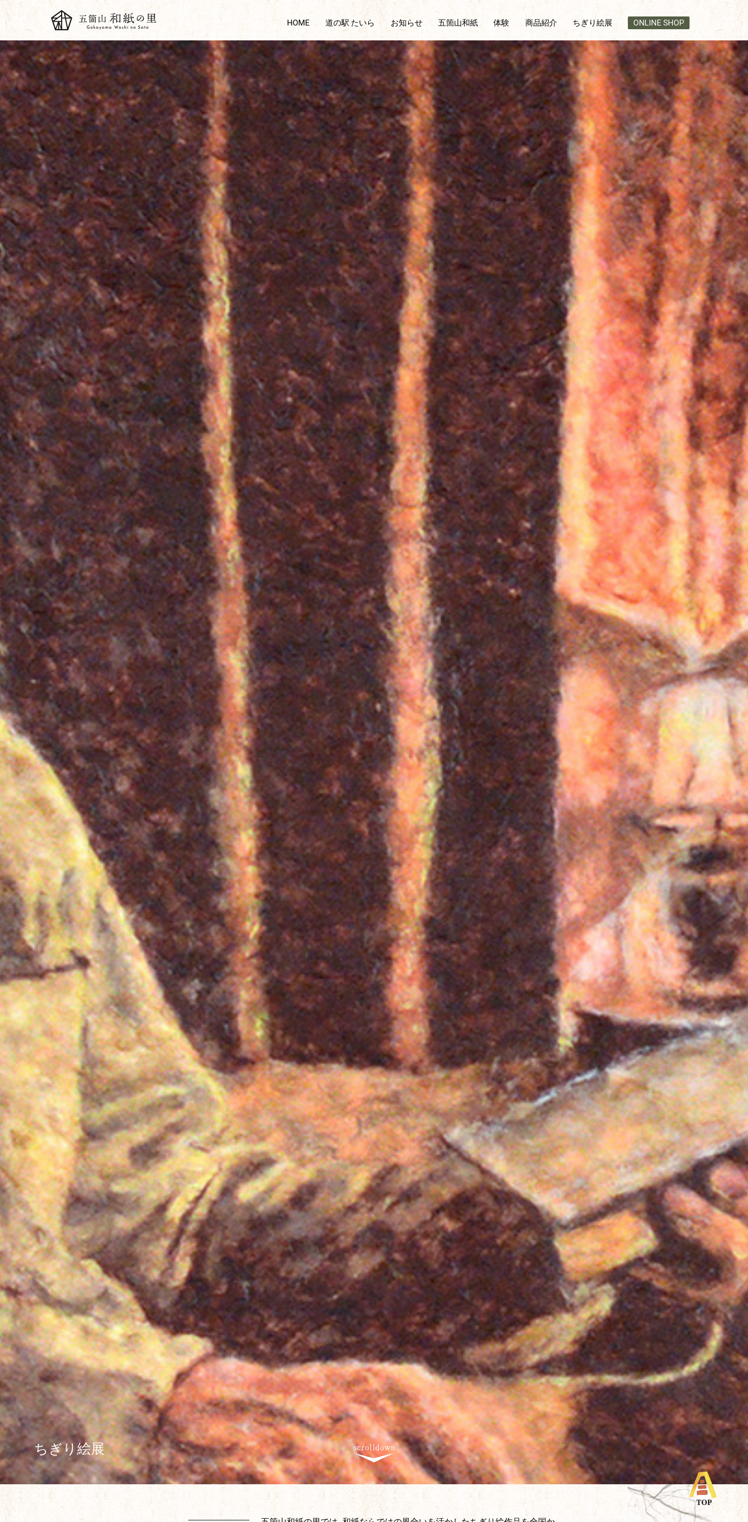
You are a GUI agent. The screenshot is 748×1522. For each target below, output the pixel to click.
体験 (501, 23)
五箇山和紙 (458, 23)
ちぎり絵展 (592, 23)
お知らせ (407, 23)
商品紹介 (541, 23)
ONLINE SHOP (658, 23)
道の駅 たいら (350, 23)
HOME (298, 23)
